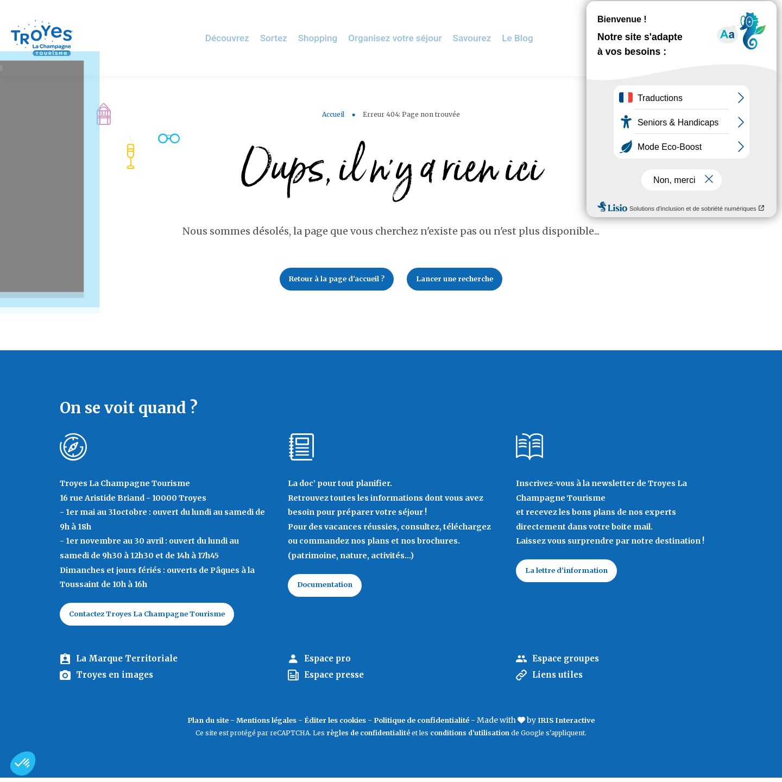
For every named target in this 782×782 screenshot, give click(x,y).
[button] (23, 764)
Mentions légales (257, 724)
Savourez (477, 38)
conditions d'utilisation (469, 738)
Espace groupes (568, 663)
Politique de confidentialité (428, 724)
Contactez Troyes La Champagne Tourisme (157, 617)
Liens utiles (559, 679)
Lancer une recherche (462, 280)
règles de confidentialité (368, 738)
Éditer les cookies (333, 724)
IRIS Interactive (581, 724)
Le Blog (520, 38)
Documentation (330, 589)
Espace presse (337, 679)
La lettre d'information (572, 574)
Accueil (333, 114)
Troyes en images (117, 679)
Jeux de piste (691, 13)
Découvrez (243, 38)
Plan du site (192, 724)
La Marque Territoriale (129, 663)
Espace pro (329, 663)
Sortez (288, 38)
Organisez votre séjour (404, 38)
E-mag (757, 13)
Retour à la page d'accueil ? (330, 280)
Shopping (330, 38)
